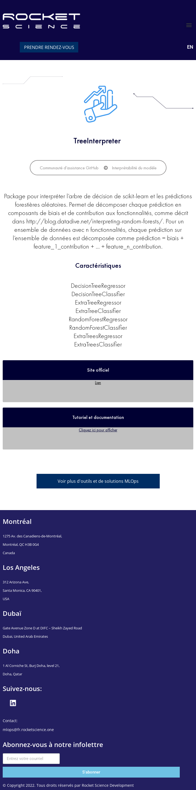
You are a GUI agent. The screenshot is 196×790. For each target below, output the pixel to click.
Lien (98, 382)
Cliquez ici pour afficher (98, 429)
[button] (188, 24)
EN (190, 47)
